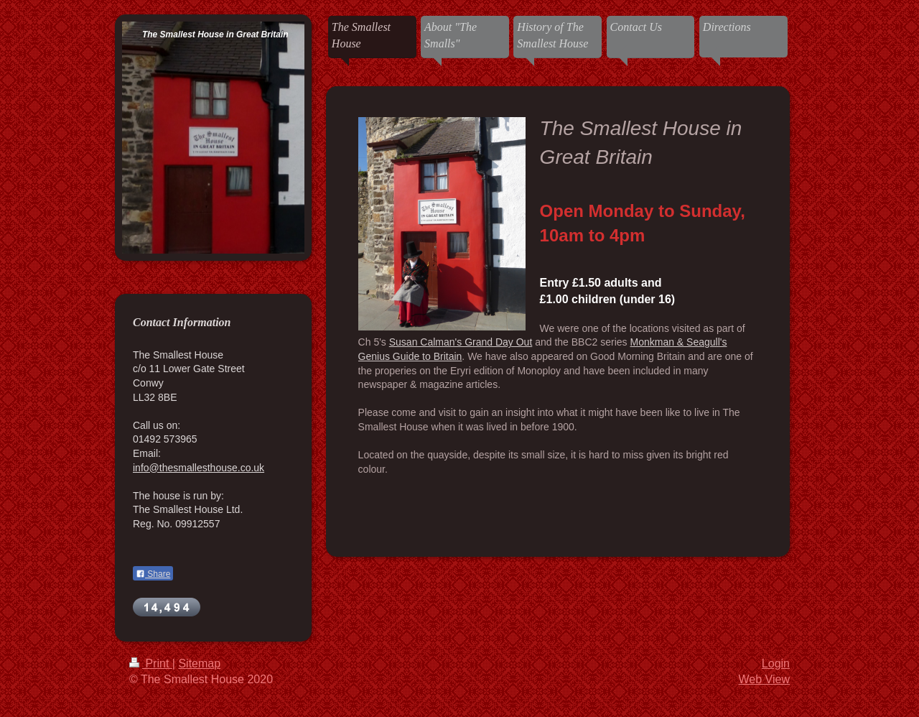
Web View (764, 679)
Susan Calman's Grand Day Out (461, 342)
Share (153, 574)
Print (150, 663)
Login (776, 663)
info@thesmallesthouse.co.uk (198, 467)
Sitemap (199, 663)
